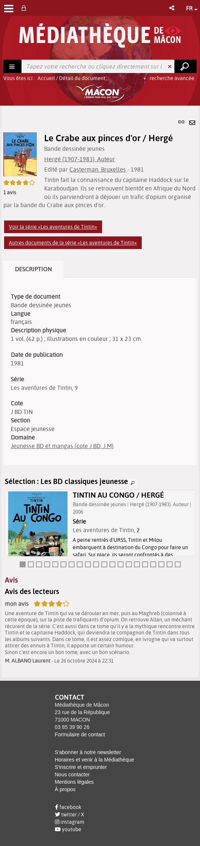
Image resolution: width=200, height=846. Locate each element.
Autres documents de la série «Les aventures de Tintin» (73, 242)
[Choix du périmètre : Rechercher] (12, 66)
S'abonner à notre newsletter (88, 752)
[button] (172, 8)
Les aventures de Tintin (41, 387)
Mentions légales (74, 782)
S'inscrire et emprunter (81, 767)
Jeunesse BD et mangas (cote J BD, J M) (62, 445)
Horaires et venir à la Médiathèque (94, 760)
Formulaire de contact (80, 734)
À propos (65, 789)
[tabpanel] (100, 391)
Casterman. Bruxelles (97, 169)
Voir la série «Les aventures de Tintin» (53, 226)
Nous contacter (72, 774)
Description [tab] (33, 269)
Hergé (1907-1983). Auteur (79, 159)
